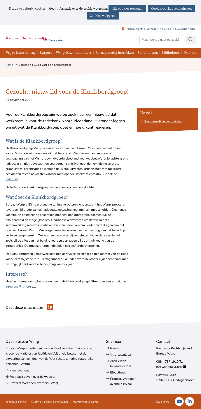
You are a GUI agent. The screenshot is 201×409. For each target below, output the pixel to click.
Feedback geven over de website (32, 377)
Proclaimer (61, 402)
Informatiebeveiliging (85, 402)
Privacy (34, 402)
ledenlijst (12, 179)
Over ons (190, 53)
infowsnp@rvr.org (20, 286)
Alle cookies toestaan (127, 8)
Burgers (46, 53)
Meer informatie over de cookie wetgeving (78, 9)
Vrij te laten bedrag (21, 53)
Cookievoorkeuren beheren (171, 8)
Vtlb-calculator (120, 355)
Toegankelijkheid (16, 402)
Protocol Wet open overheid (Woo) (34, 383)
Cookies (47, 402)
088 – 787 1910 (169, 362)
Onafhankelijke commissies (163, 121)
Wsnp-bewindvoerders (74, 53)
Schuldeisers (148, 53)
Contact (151, 29)
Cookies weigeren (103, 16)
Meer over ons (19, 370)
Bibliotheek (171, 53)
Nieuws (164, 29)
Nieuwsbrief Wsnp (183, 29)
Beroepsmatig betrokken (114, 53)
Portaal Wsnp (136, 29)
